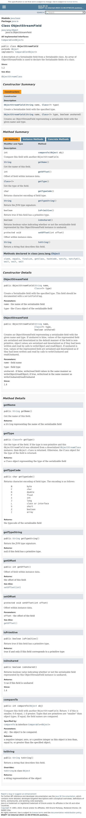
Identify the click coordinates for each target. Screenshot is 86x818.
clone (7, 259)
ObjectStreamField (14, 105)
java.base (15, 18)
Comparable (7, 40)
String (29, 105)
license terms (72, 2)
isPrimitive (45, 210)
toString (43, 242)
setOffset (43, 232)
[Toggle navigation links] (3, 7)
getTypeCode (45, 191)
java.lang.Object (9, 30)
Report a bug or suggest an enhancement (18, 794)
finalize (27, 259)
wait (6, 261)
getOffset (43, 172)
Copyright (5, 808)
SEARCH (40, 13)
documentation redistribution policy (66, 813)
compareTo (43, 152)
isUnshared (44, 220)
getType (42, 181)
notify (62, 259)
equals (16, 259)
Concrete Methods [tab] (58, 139)
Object (18, 40)
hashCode (52, 259)
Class (45, 105)
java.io (15, 21)
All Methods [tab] (11, 139)
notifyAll (74, 259)
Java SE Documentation (65, 796)
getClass (39, 259)
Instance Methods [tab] (33, 139)
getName (42, 162)
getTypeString (46, 201)
